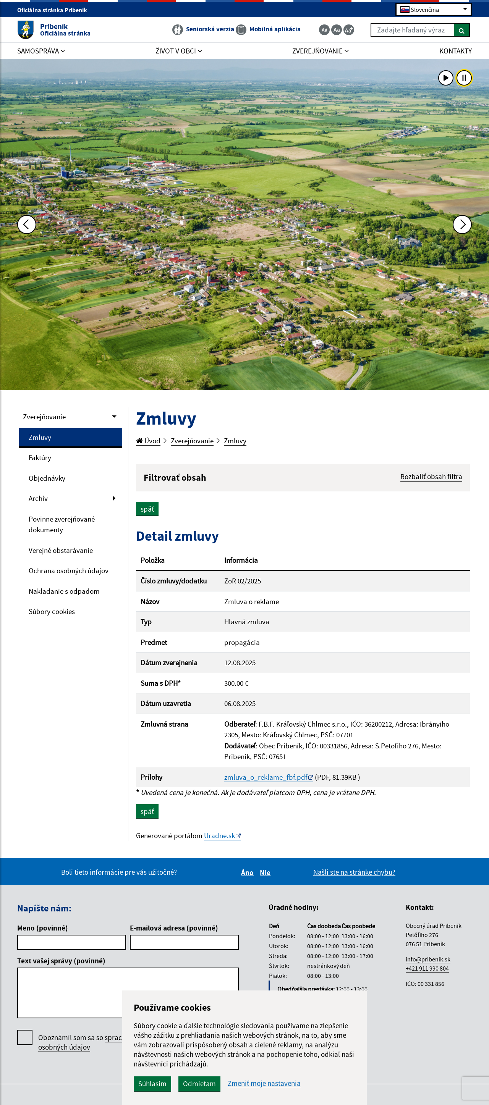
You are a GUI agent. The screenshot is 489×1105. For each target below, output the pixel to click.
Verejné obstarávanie (61, 550)
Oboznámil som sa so (91, 1042)
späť (147, 509)
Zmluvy (40, 437)
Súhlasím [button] (152, 1083)
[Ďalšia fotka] (462, 224)
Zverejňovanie (44, 416)
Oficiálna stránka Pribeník (55, 10)
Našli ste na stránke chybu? (354, 872)
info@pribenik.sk (428, 959)
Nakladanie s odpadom (64, 591)
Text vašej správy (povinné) (61, 960)
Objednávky (47, 478)
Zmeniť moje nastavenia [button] (264, 1083)
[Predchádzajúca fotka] (26, 224)
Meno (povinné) (42, 927)
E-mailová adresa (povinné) (174, 927)
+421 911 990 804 (427, 968)
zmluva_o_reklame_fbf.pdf (266, 777)
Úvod (148, 440)
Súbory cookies (52, 611)
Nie (266, 872)
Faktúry (40, 457)
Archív (38, 498)
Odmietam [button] (199, 1083)
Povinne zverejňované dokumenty (62, 524)
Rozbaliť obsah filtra (431, 476)
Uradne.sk (219, 835)
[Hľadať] (462, 30)
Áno (248, 872)
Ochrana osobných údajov (68, 570)
